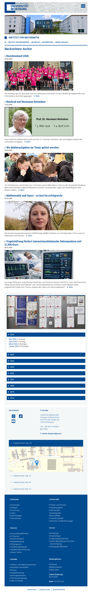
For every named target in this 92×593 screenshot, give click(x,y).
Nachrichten (47, 42)
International (15, 518)
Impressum (31, 589)
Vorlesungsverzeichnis (58, 539)
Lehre (12, 513)
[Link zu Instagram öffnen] (12, 416)
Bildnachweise (55, 567)
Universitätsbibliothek (19, 533)
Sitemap (53, 564)
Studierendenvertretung (20, 550)
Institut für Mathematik (24, 37)
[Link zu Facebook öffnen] (19, 416)
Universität (14, 505)
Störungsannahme (18, 575)
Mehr (37, 96)
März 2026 (13, 344)
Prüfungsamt (15, 544)
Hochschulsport (17, 539)
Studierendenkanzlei (18, 547)
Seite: (51, 581)
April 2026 (13, 342)
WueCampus (55, 536)
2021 (12, 380)
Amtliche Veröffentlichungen (61, 521)
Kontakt (45, 410)
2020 (12, 386)
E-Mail (45, 429)
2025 (12, 355)
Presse (13, 570)
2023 (12, 367)
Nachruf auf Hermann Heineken (25, 101)
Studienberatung (17, 541)
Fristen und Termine (57, 505)
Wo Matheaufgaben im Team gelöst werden (32, 147)
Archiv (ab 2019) (61, 42)
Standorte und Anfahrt (19, 567)
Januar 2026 (14, 346)
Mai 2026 (12, 339)
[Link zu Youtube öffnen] (12, 421)
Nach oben (54, 570)
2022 (12, 373)
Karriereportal (55, 513)
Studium (14, 508)
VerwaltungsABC (56, 518)
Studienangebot (56, 508)
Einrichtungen (16, 516)
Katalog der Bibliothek (58, 547)
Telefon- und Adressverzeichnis (23, 565)
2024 (12, 361)
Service (13, 528)
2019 (12, 392)
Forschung (14, 510)
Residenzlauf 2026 (17, 56)
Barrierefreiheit (59, 589)
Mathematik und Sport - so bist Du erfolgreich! (34, 195)
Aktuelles (35, 42)
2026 (12, 335)
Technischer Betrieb (18, 578)
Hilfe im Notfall (16, 581)
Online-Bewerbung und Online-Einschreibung (62, 542)
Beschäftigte (54, 516)
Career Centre (16, 552)
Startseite (14, 499)
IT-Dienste (14, 536)
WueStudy (53, 533)
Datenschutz (44, 589)
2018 (12, 398)
